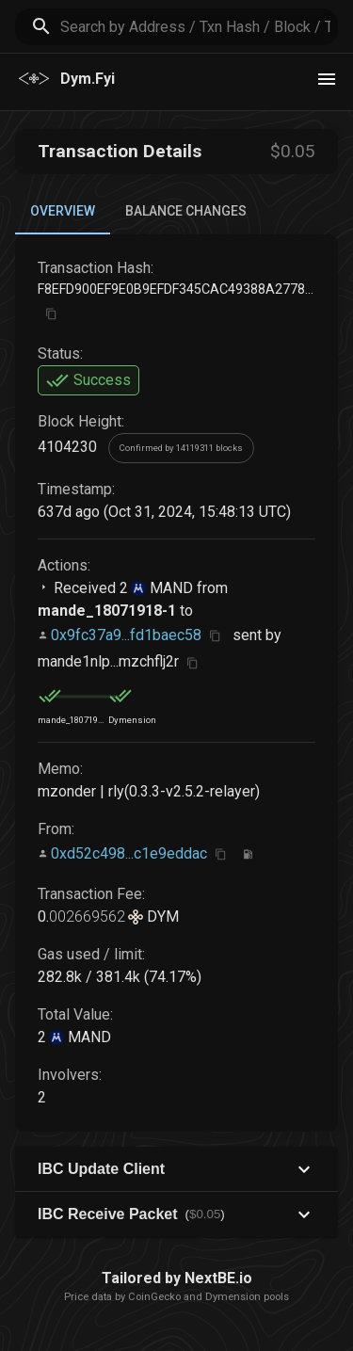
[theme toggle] (326, 79)
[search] (199, 26)
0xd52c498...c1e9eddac (129, 853)
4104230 (67, 447)
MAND (169, 588)
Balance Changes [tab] (186, 210)
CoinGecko (154, 1297)
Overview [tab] (62, 210)
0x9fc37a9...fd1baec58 (126, 635)
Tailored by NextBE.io (177, 1278)
